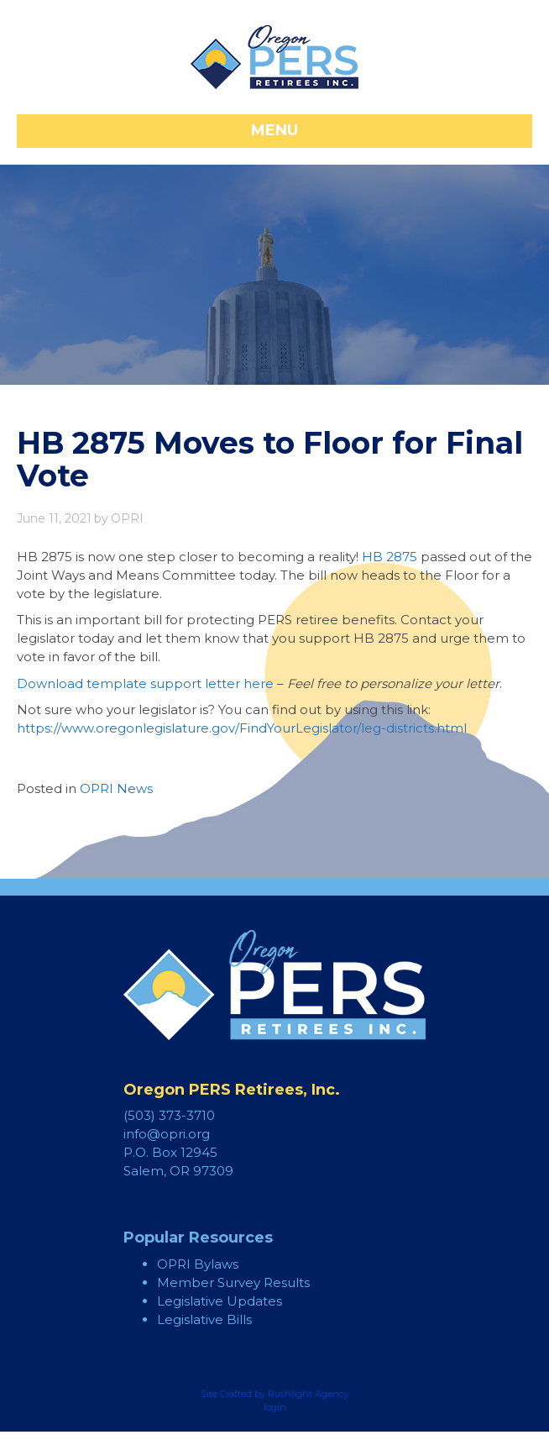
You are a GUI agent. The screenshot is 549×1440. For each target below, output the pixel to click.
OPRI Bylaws (197, 1264)
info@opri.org (166, 1134)
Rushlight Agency (308, 1394)
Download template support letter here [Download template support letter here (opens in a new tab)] (145, 683)
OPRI (127, 518)
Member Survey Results (233, 1282)
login (275, 1407)
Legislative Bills (204, 1319)
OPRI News (116, 788)
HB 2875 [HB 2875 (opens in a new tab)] (389, 557)
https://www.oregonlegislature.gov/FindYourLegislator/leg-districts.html (242, 728)
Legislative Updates (219, 1301)
